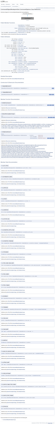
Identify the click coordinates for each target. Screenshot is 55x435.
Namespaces (8, 4)
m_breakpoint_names (22, 46)
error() (24, 146)
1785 (8, 367)
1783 (8, 345)
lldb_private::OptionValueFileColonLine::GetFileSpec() (27, 150)
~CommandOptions (21, 26)
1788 (8, 301)
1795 (8, 389)
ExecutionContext (22, 29)
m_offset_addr (21, 55)
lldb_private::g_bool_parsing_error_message (9, 147)
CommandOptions (15, 6)
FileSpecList (14, 40)
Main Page (3, 4)
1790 (8, 312)
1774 (8, 214)
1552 (8, 143)
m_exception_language (22, 61)
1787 (8, 411)
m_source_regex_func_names (23, 70)
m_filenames (20, 40)
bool (16, 57)
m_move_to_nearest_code (23, 69)
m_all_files (20, 66)
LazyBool (15, 64)
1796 (8, 223)
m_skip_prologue (21, 64)
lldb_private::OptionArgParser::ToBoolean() (40, 157)
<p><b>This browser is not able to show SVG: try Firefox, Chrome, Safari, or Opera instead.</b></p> (27, 16)
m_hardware (20, 60)
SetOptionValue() (21, 172)
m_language (20, 63)
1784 (8, 334)
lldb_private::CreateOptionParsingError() (26, 145)
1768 (8, 110)
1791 (8, 378)
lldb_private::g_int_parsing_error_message (27, 147)
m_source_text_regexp (22, 51)
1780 (8, 268)
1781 (8, 290)
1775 (8, 257)
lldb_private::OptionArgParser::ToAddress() (21, 157)
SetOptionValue (21, 28)
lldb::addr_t (14, 54)
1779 (8, 181)
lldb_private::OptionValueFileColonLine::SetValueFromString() (19, 156)
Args (16, 67)
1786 (8, 192)
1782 (8, 400)
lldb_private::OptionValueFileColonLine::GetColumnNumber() (33, 148)
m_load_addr (20, 54)
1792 (8, 170)
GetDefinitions (21, 32)
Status (16, 28)
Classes (13, 4)
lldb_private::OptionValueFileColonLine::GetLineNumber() (34, 151)
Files (18, 4)
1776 (8, 323)
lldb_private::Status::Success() (7, 157)
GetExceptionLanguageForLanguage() (8, 150)
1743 (8, 122)
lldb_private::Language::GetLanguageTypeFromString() (12, 151)
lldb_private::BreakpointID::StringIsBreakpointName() (41, 156)
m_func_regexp (21, 49)
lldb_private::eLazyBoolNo (6, 146)
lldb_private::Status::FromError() (32, 146)
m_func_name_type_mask (23, 48)
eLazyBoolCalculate (30, 64)
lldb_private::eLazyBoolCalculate (24, 124)
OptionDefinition (12, 32)
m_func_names (20, 45)
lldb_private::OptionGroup (22, 34)
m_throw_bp (20, 58)
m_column (19, 43)
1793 (8, 235)
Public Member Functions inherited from (14, 34)
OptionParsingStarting (23, 30)
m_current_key (21, 72)
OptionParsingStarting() (11, 172)
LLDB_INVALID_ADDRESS (36, 124)
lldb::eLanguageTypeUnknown (30, 63)
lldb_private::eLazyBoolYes (17, 146)
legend (27, 20)
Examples (21, 4)
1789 (8, 246)
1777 (8, 203)
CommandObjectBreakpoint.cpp (17, 78)
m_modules (20, 52)
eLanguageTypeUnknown (33, 61)
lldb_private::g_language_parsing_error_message (10, 148)
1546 (8, 78)
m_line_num (20, 42)
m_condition (20, 39)
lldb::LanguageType (12, 61)
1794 (8, 356)
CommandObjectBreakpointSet (6, 6)
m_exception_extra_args (23, 67)
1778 (8, 279)
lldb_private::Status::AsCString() (12, 145)
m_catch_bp (20, 57)
